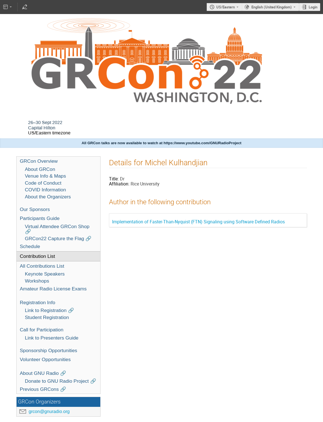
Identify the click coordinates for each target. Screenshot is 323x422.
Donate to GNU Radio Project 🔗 (60, 381)
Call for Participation (41, 329)
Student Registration (47, 317)
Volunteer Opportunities (45, 359)
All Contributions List (42, 266)
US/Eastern (225, 7)
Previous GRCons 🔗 (43, 389)
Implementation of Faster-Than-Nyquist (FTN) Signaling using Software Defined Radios (198, 222)
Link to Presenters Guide (52, 338)
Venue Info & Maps (45, 176)
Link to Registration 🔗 (49, 310)
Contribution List (37, 256)
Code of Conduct (43, 183)
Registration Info (37, 302)
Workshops (37, 281)
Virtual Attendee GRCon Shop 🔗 (57, 229)
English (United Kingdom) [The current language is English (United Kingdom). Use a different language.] (271, 7)
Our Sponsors (35, 209)
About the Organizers (48, 196)
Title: (114, 179)
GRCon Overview (39, 161)
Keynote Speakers (45, 274)
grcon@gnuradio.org (49, 411)
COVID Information (45, 189)
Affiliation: (119, 184)
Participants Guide (40, 218)
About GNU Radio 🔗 (43, 373)
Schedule (30, 246)
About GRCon (40, 169)
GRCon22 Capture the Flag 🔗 (58, 238)
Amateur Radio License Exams (53, 289)
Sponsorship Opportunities (48, 350)
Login (313, 7)
